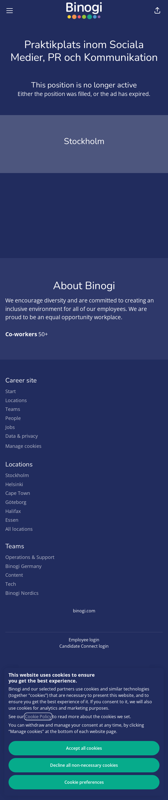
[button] (157, 10)
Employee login (84, 640)
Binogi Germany (23, 566)
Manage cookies (23, 446)
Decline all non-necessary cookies (84, 765)
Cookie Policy (38, 716)
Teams (12, 409)
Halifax (13, 511)
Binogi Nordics (22, 593)
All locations (19, 529)
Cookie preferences (84, 782)
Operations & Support (29, 557)
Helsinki (14, 484)
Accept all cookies (84, 748)
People (13, 418)
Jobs (10, 427)
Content (14, 575)
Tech (10, 584)
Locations (16, 400)
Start (10, 391)
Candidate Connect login (84, 646)
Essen (11, 520)
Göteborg (15, 502)
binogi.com (84, 611)
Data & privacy (21, 436)
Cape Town (17, 493)
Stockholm (17, 475)
